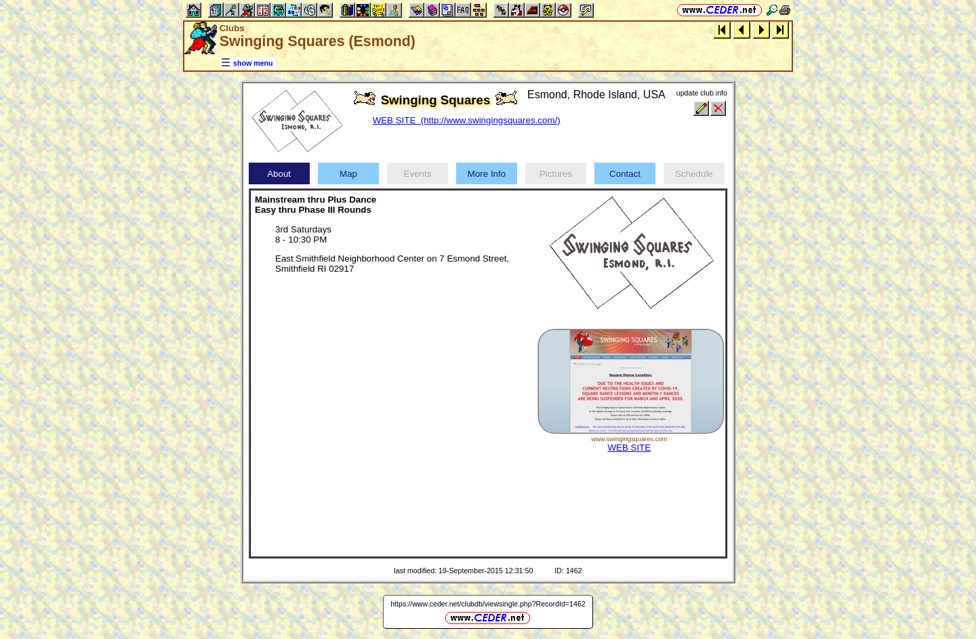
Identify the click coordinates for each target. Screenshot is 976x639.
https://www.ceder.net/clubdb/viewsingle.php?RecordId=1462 (488, 604)
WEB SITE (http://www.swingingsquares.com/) (467, 120)
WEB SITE (629, 447)
